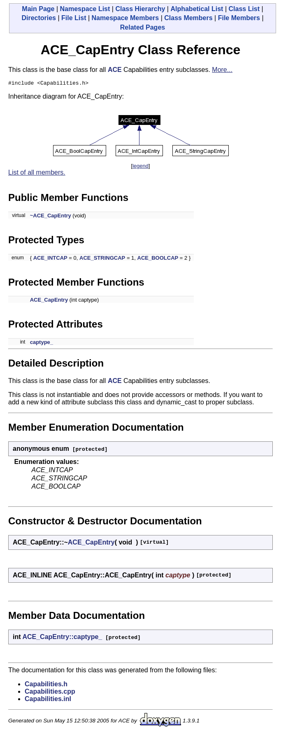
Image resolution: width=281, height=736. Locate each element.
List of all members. (36, 173)
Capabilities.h (46, 685)
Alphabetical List (196, 8)
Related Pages (142, 27)
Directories (38, 17)
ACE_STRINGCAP (102, 259)
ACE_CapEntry (49, 301)
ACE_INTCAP (50, 259)
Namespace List (85, 8)
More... (222, 69)
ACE (115, 69)
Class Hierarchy (140, 8)
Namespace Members (125, 17)
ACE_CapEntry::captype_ (62, 637)
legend (140, 167)
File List (73, 17)
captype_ (41, 343)
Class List (244, 8)
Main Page (38, 8)
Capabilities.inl (48, 700)
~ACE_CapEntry (50, 217)
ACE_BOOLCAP (158, 259)
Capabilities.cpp (50, 692)
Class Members (188, 17)
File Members (239, 17)
